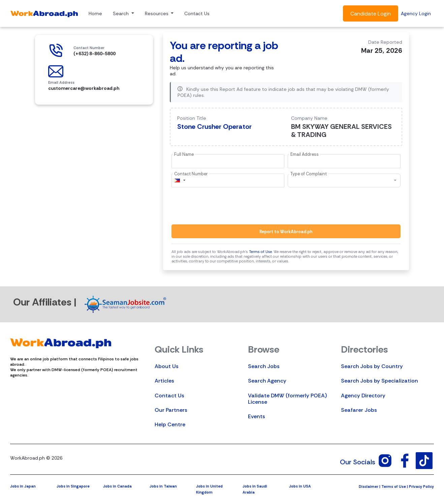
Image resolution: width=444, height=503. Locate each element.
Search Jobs (264, 366)
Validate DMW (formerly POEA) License (287, 398)
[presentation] (222, 206)
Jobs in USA (300, 486)
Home (95, 13)
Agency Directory (363, 395)
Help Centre (170, 424)
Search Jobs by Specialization (379, 380)
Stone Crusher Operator (214, 126)
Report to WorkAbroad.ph (286, 232)
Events (256, 416)
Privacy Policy (421, 486)
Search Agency (267, 380)
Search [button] (121, 13)
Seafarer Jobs (359, 410)
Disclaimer (368, 486)
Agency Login (416, 13)
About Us (167, 366)
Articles (164, 380)
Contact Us (197, 13)
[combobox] (179, 180)
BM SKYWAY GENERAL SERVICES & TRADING (341, 130)
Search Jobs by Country (372, 366)
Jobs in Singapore (73, 486)
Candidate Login (370, 13)
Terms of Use (260, 251)
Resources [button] (157, 13)
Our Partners (171, 410)
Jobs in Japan (23, 486)
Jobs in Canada (117, 486)
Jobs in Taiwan (163, 486)
